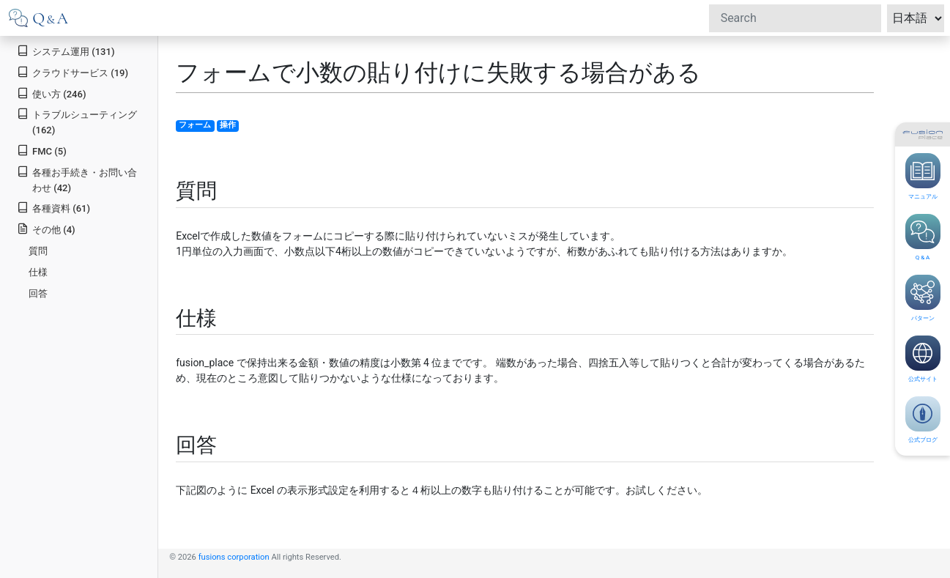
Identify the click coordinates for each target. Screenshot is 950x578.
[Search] (795, 18)
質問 (38, 250)
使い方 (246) (51, 93)
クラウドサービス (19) (72, 72)
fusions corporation (234, 557)
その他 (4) (46, 229)
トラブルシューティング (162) (77, 122)
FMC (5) (42, 150)
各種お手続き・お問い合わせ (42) (77, 179)
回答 (38, 293)
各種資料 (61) (53, 207)
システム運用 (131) (65, 51)
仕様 (38, 272)
